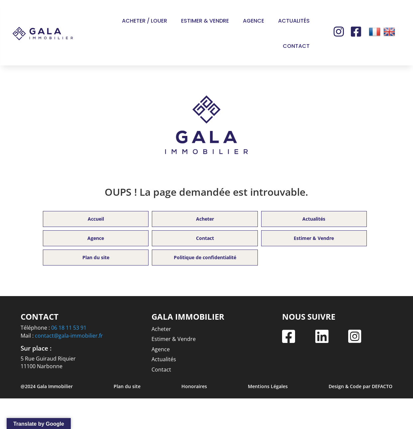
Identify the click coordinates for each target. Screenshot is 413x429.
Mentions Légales (268, 386)
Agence (253, 21)
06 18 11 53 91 (68, 327)
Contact (296, 46)
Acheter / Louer (144, 21)
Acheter (205, 219)
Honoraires (194, 386)
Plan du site (95, 257)
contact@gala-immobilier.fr (69, 335)
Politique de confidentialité (205, 257)
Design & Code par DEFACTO (360, 386)
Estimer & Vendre (205, 21)
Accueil (96, 219)
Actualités (294, 21)
